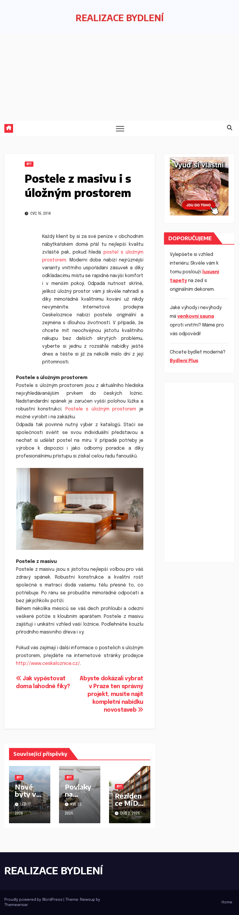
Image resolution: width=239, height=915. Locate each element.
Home (227, 902)
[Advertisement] (119, 77)
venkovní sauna (195, 316)
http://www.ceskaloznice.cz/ (48, 663)
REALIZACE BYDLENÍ (120, 17)
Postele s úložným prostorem (100, 409)
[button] (229, 128)
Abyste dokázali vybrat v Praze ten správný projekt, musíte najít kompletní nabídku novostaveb (111, 694)
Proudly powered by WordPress (33, 900)
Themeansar (16, 905)
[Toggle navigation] (120, 128)
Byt (29, 164)
